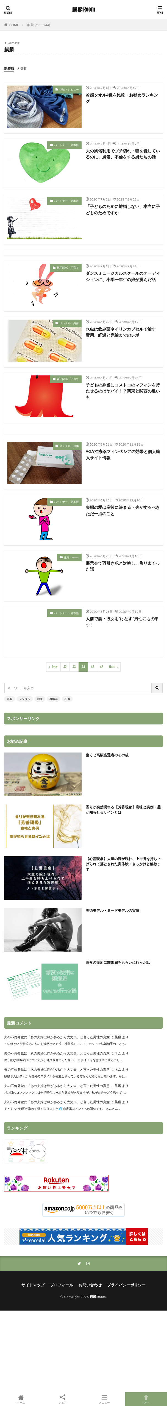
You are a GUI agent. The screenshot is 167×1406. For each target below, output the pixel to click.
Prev (55, 667)
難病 (40, 699)
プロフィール (61, 1285)
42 (65, 667)
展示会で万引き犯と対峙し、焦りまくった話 (123, 566)
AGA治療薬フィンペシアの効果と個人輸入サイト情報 (123, 454)
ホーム (21, 1399)
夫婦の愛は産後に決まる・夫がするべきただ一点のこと (123, 510)
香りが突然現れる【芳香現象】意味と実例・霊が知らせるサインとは (123, 810)
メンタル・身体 (69, 323)
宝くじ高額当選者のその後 (107, 755)
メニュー (104, 1399)
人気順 (22, 69)
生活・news (71, 557)
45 (92, 667)
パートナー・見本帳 (66, 145)
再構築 (53, 699)
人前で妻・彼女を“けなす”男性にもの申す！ (122, 621)
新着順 (9, 69)
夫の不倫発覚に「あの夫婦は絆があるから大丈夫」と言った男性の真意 (57, 1037)
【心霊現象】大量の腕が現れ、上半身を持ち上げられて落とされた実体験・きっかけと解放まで (123, 864)
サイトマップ (32, 1285)
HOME (14, 25)
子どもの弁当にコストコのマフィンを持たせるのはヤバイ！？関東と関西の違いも (123, 391)
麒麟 (118, 1037)
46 (101, 667)
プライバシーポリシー (126, 1285)
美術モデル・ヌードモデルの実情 (112, 910)
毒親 (9, 699)
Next (112, 667)
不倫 (67, 699)
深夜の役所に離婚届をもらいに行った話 (118, 962)
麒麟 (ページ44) (38, 25)
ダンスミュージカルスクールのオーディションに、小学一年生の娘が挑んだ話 (123, 276)
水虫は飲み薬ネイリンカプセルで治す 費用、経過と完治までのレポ (123, 332)
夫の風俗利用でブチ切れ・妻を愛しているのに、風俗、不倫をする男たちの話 (123, 154)
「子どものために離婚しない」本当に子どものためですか (123, 209)
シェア (63, 1399)
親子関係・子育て (68, 267)
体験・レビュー (69, 89)
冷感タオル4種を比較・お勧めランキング (122, 98)
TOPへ (146, 1399)
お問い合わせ (90, 1285)
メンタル (24, 699)
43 (74, 667)
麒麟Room (83, 9)
